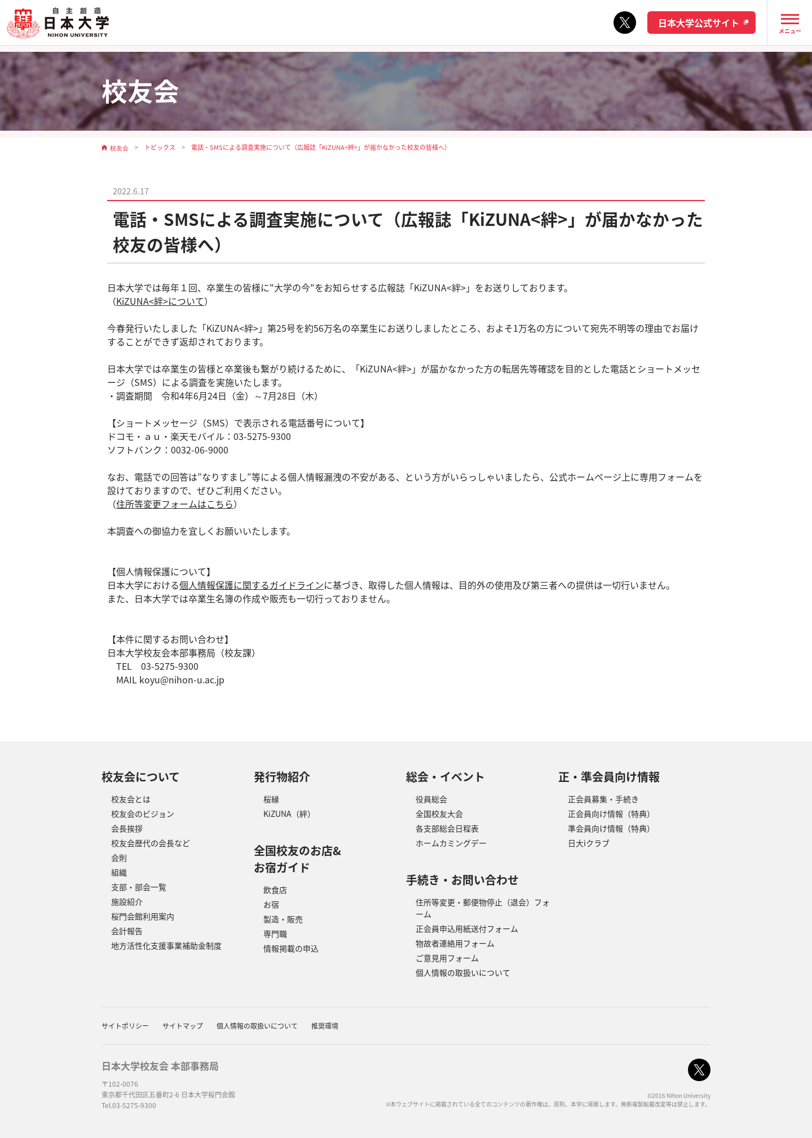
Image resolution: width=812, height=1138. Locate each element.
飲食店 (275, 889)
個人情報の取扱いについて (463, 972)
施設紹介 (127, 901)
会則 (119, 857)
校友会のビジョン (142, 813)
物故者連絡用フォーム (455, 943)
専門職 (275, 933)
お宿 (271, 904)
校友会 (119, 148)
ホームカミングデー (451, 842)
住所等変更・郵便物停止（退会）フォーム (483, 907)
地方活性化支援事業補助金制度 (166, 945)
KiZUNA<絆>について (160, 301)
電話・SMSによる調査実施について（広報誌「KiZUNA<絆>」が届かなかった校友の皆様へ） (321, 147)
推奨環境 (324, 1026)
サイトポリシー (125, 1026)
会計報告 (127, 930)
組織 (119, 872)
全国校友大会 (439, 813)
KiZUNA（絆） (289, 813)
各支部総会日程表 (447, 828)
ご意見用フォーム (447, 957)
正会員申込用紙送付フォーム (467, 928)
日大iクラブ (589, 842)
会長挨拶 (127, 828)
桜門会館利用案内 (142, 916)
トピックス (159, 147)
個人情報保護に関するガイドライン (251, 585)
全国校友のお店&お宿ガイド (297, 858)
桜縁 (271, 798)
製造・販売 (283, 918)
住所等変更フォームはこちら (174, 503)
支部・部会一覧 (138, 886)
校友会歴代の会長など (150, 842)
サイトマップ (182, 1026)
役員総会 (431, 798)
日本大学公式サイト (698, 22)
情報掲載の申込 (291, 948)
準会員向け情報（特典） (611, 828)
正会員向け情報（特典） (611, 813)
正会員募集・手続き (603, 798)
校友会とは (131, 798)
